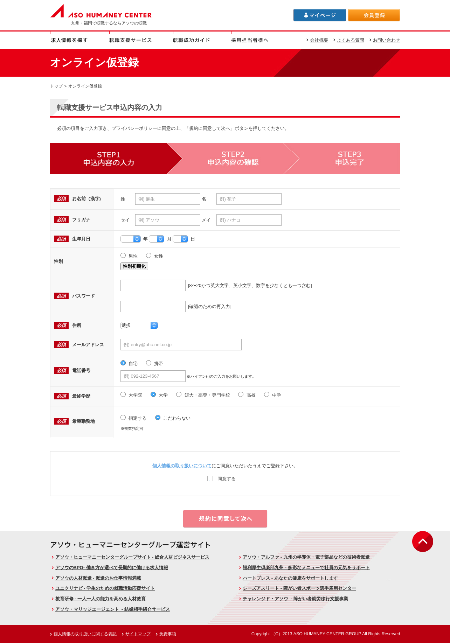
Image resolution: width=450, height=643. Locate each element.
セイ (125, 220)
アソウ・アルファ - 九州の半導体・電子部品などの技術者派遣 (306, 557)
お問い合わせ (386, 40)
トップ (56, 86)
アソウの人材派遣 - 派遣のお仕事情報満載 (98, 578)
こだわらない (173, 418)
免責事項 (167, 633)
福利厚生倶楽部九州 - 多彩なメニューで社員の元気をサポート (306, 567)
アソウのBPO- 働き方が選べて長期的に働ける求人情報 (111, 567)
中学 (273, 395)
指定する (133, 418)
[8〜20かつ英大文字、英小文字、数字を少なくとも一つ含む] (216, 285)
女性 (155, 256)
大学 (159, 395)
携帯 (155, 363)
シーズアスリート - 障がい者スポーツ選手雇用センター (299, 588)
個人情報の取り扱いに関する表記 (85, 633)
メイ (206, 220)
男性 (129, 256)
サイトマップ (138, 633)
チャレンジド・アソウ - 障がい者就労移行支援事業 (295, 598)
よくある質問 (350, 40)
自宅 (129, 363)
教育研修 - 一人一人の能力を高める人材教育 (100, 598)
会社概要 (319, 40)
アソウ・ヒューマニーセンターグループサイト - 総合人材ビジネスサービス (132, 557)
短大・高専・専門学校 (203, 395)
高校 (247, 395)
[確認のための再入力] (175, 306)
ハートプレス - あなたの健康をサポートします (290, 578)
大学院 (131, 395)
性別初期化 (134, 266)
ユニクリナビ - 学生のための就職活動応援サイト (105, 588)
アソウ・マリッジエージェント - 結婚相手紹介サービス (112, 609)
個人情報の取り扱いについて (182, 465)
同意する (221, 478)
